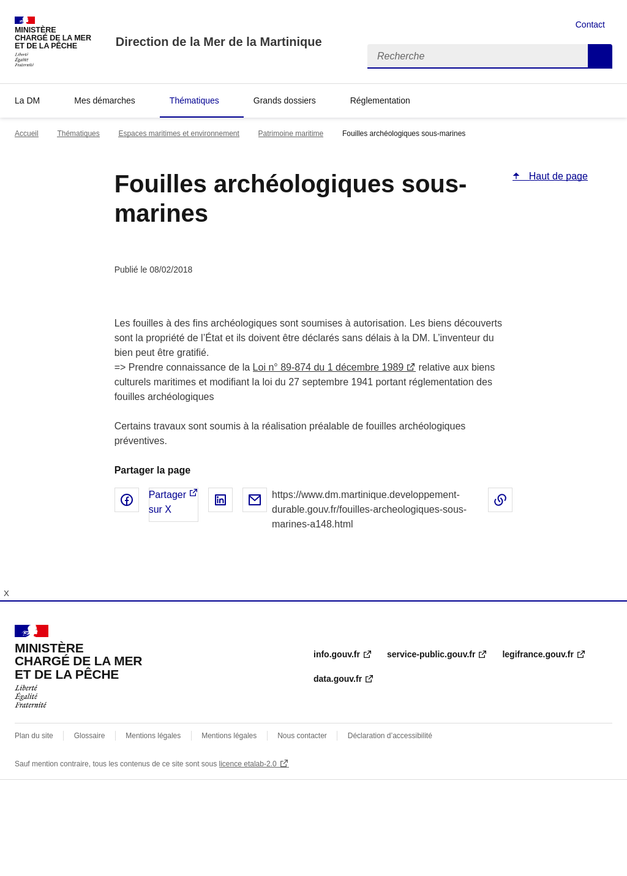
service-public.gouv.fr (431, 654)
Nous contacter (302, 735)
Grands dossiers (284, 100)
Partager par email (254, 500)
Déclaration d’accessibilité (390, 735)
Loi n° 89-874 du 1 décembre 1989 (328, 367)
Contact (590, 24)
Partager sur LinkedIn (220, 500)
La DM (27, 100)
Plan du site (34, 735)
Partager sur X (167, 502)
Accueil (27, 133)
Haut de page (557, 176)
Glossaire (89, 735)
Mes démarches (104, 100)
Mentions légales (153, 735)
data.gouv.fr (338, 679)
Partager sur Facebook (127, 500)
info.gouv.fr (337, 654)
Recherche (600, 56)
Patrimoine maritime (291, 133)
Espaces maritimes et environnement (178, 133)
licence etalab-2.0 (248, 764)
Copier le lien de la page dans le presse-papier (500, 500)
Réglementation (380, 100)
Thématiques (194, 100)
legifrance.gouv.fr (537, 654)
